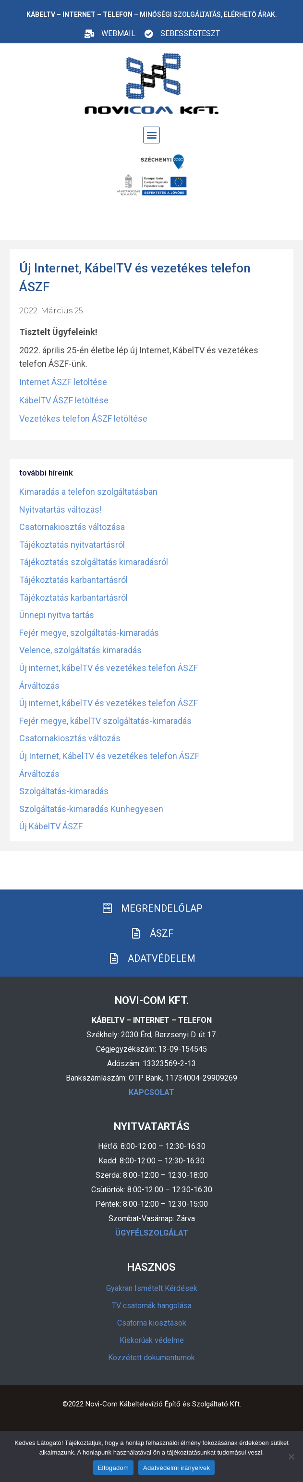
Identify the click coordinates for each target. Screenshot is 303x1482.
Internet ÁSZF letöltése (63, 382)
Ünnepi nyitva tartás (56, 615)
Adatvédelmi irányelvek (176, 1467)
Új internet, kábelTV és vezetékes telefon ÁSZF (108, 668)
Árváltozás (39, 686)
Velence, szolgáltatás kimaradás (80, 650)
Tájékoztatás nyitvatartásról (72, 545)
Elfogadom (113, 1467)
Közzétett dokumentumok (151, 1357)
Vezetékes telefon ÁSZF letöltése (83, 418)
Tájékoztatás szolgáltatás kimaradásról (93, 562)
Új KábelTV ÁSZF (51, 826)
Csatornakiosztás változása (72, 527)
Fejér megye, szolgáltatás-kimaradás (89, 633)
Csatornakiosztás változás (70, 738)
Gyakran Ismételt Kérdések (151, 1288)
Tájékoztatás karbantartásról (73, 580)
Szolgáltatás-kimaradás (64, 791)
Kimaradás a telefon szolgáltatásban (88, 492)
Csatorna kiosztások (151, 1322)
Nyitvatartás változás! (60, 509)
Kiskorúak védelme (152, 1340)
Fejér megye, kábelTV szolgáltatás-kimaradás (105, 721)
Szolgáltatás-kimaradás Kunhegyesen (91, 809)
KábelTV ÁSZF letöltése (64, 400)
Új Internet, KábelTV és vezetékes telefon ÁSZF (109, 756)
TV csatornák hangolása (152, 1305)
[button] (151, 135)
